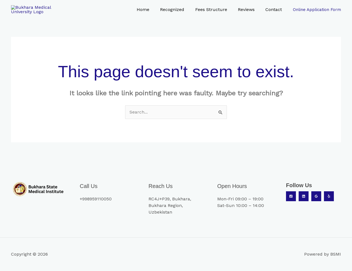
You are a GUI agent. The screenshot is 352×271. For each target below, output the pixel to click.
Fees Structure (216, 10)
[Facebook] (291, 197)
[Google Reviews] (316, 197)
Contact (274, 10)
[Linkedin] (304, 197)
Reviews (249, 10)
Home (152, 10)
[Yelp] (329, 197)
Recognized (179, 10)
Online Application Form (317, 10)
